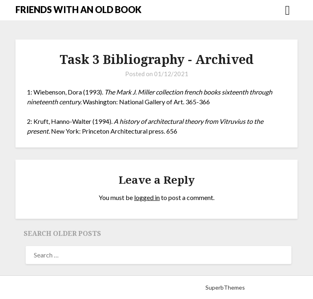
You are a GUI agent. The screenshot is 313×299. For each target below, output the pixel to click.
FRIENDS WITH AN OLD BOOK (78, 9)
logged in (147, 197)
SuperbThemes (225, 287)
